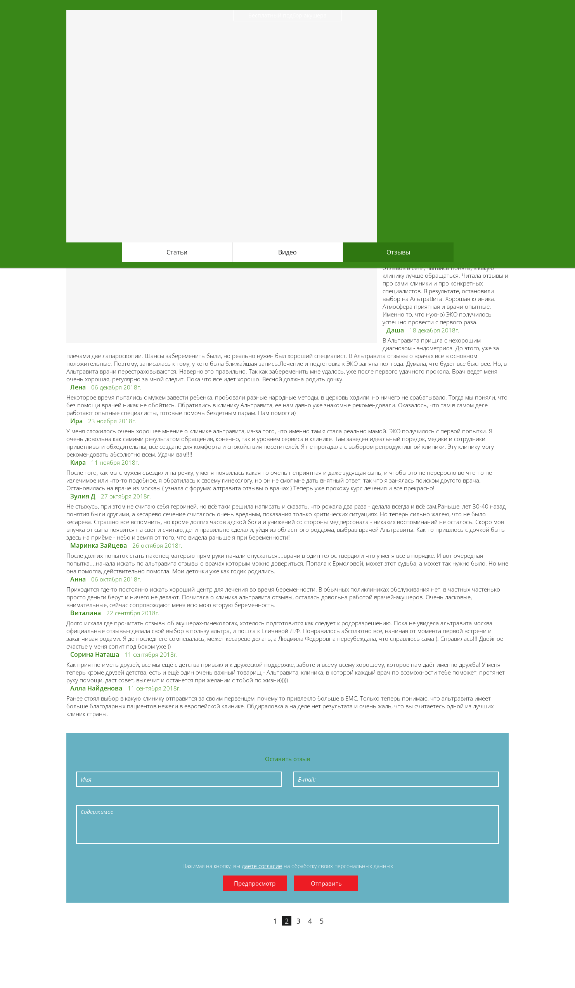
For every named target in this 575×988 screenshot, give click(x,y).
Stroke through (142, 799)
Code (214, 799)
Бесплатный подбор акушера (287, 15)
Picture (249, 799)
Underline (124, 799)
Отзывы (398, 252)
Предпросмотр (254, 883)
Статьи (176, 252)
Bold (89, 799)
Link (232, 799)
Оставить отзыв (287, 759)
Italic (107, 799)
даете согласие (262, 866)
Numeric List (178, 799)
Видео (287, 252)
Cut (267, 799)
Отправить (326, 883)
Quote (196, 799)
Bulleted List (160, 799)
